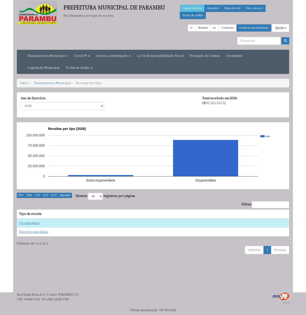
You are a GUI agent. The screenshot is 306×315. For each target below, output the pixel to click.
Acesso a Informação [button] (113, 56)
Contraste (227, 28)
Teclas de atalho (192, 15)
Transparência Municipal (52, 83)
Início (24, 83)
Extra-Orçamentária (33, 232)
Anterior (254, 250)
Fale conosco (254, 8)
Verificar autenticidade (253, 28)
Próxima (280, 250)
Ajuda (280, 28)
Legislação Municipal (43, 68)
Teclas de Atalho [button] (79, 68)
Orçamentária (29, 223)
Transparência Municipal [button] (47, 56)
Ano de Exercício (33, 98)
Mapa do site (232, 8)
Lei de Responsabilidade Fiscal (160, 56)
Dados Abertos (192, 8)
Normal (203, 28)
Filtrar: (265, 204)
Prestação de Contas (205, 56)
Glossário (213, 8)
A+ (214, 28)
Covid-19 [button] (82, 56)
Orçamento (234, 56)
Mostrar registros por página (105, 196)
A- (191, 28)
